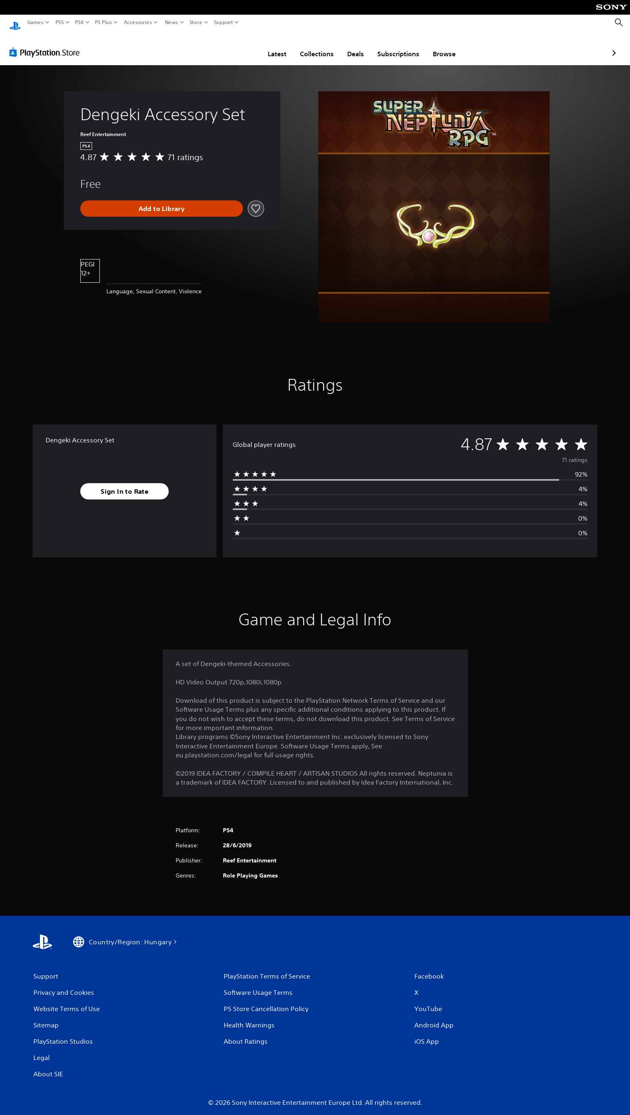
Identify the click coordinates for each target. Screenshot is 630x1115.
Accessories (138, 22)
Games (35, 22)
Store (196, 22)
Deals (308, 46)
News (171, 22)
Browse (396, 46)
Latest (229, 46)
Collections (269, 46)
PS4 (79, 22)
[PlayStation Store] (47, 44)
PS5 (59, 22)
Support (223, 22)
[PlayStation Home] (15, 23)
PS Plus (103, 22)
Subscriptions (351, 46)
